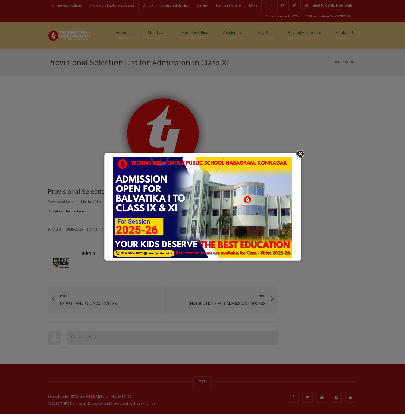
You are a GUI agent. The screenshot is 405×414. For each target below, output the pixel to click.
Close (300, 145)
